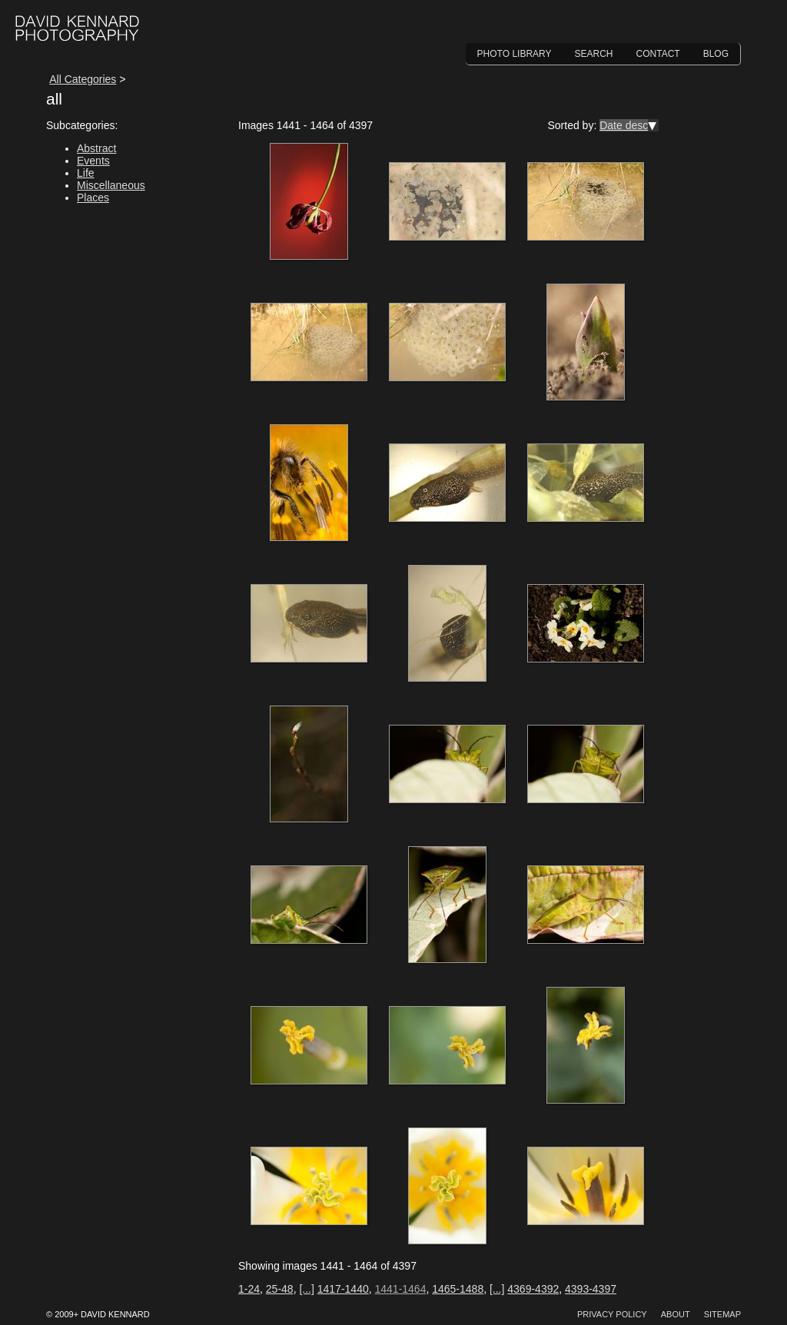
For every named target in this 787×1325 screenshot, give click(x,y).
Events (93, 160)
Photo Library (514, 53)
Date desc (623, 125)
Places (93, 197)
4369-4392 (533, 1289)
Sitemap (722, 1314)
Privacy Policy (612, 1314)
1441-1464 (400, 1289)
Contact (658, 53)
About (675, 1314)
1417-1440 (343, 1289)
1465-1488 (457, 1289)
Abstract (96, 148)
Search (594, 53)
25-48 (280, 1289)
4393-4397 (590, 1289)
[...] (306, 1289)
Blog (716, 53)
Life (86, 173)
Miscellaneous (111, 185)
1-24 (249, 1289)
